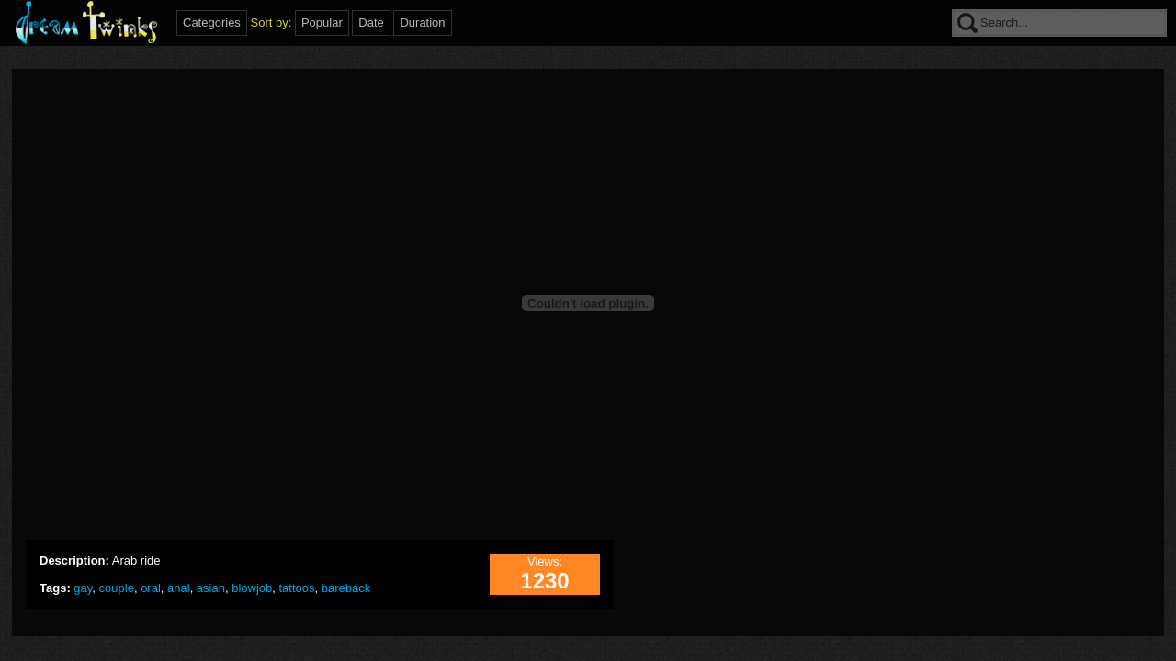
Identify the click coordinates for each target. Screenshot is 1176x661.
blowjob (252, 588)
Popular (322, 22)
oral (151, 588)
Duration (422, 22)
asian (211, 588)
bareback (346, 588)
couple (116, 588)
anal (178, 588)
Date (370, 22)
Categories (212, 22)
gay (83, 588)
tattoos (297, 588)
